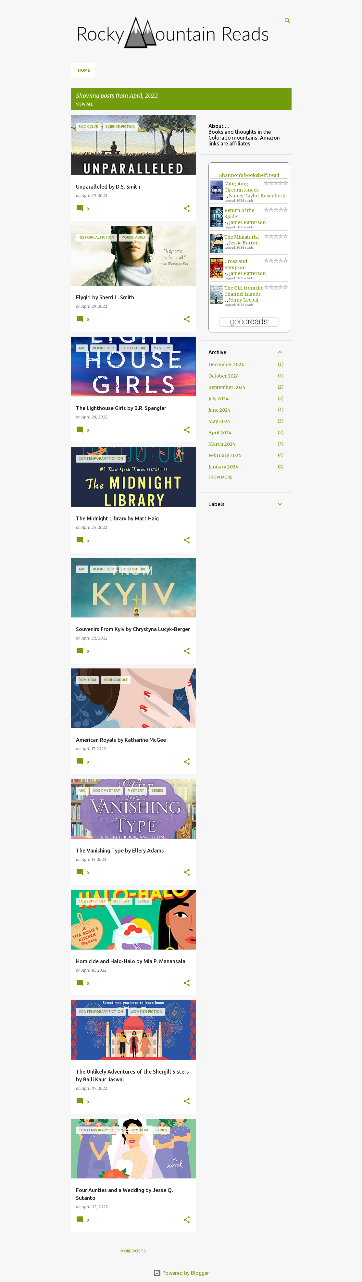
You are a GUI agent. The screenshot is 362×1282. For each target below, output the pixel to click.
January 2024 (223, 467)
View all (84, 104)
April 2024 (219, 433)
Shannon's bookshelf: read (249, 175)
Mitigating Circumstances (241, 187)
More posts (133, 1251)
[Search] (288, 21)
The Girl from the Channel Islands (243, 291)
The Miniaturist (241, 237)
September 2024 (226, 387)
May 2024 (219, 421)
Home (84, 70)
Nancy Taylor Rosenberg (257, 196)
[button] (187, 209)
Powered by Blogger (181, 1273)
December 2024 (226, 364)
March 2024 (221, 444)
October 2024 (223, 376)
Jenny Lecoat (243, 300)
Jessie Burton (244, 243)
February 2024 (224, 455)
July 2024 (218, 399)
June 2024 (219, 410)
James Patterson (247, 222)
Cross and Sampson (235, 264)
